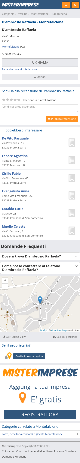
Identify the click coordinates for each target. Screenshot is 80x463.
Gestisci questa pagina (29, 356)
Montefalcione (40, 14)
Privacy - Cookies (64, 451)
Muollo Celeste (13, 226)
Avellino (22, 14)
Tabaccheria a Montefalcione (19, 69)
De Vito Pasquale (15, 138)
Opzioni (40, 77)
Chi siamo (8, 451)
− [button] (5, 286)
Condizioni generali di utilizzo (34, 451)
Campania (8, 14)
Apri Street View (14, 336)
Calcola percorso (65, 336)
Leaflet (43, 330)
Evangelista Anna (15, 191)
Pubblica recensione (62, 119)
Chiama (40, 62)
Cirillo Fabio (11, 173)
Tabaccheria (59, 14)
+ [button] (5, 281)
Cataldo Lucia (12, 209)
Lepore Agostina (15, 156)
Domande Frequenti (14, 456)
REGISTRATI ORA (40, 414)
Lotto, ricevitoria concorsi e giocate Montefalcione (32, 434)
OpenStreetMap (59, 330)
